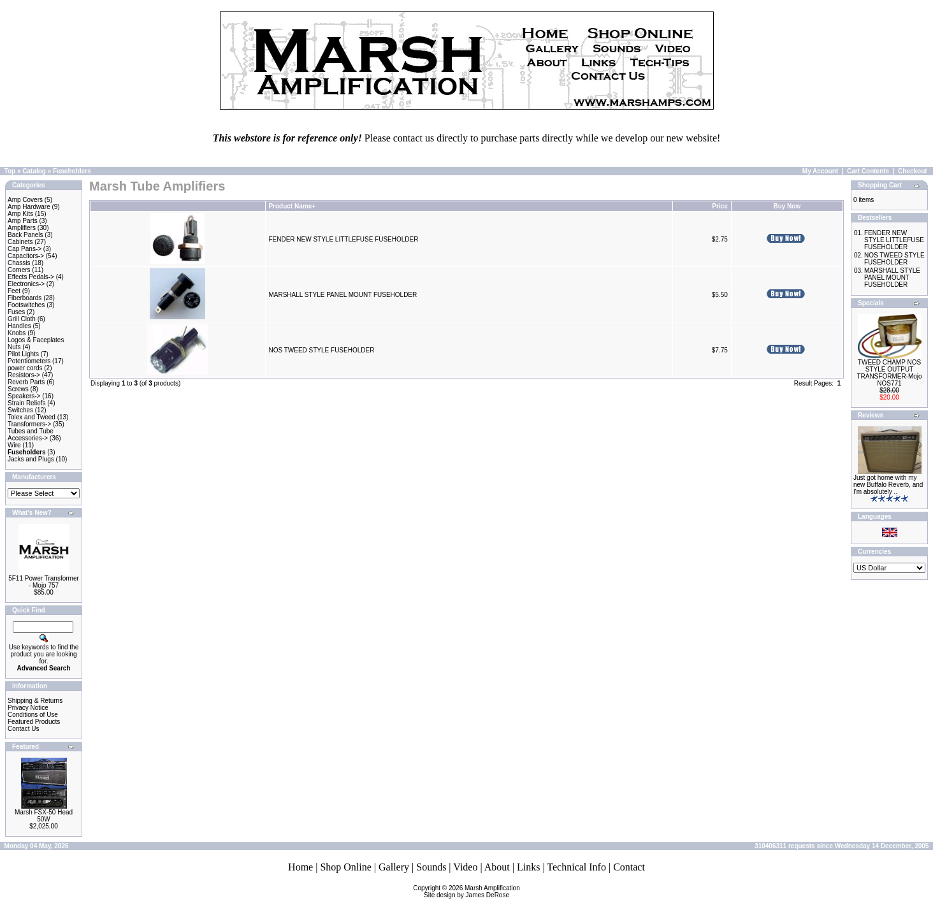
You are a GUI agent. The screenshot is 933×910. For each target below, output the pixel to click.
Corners (19, 269)
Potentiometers (29, 361)
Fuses (16, 311)
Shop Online (345, 867)
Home (300, 867)
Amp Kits (20, 213)
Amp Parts (23, 220)
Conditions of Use (33, 714)
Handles (19, 325)
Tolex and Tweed (31, 417)
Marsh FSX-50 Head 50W (44, 816)
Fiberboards (24, 297)
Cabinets (20, 241)
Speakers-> (24, 396)
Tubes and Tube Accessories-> (31, 435)
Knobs (16, 332)
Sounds (431, 867)
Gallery (394, 867)
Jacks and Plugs (31, 459)
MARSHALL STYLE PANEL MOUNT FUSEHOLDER (342, 294)
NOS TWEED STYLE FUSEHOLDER (321, 350)
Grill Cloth (22, 318)
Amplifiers (22, 227)
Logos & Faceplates (36, 339)
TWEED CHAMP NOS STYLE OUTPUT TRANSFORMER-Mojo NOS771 (889, 373)
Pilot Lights (23, 354)
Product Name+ (291, 206)
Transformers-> (29, 424)
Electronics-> (26, 283)
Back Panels (25, 234)
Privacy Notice (28, 707)
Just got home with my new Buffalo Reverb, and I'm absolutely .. (888, 484)
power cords (25, 368)
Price (719, 206)
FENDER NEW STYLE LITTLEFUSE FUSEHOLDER (343, 239)
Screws (18, 389)
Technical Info (576, 867)
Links (528, 867)
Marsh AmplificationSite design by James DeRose (472, 892)
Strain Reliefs (26, 403)
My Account (820, 171)
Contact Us (23, 728)
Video (465, 867)
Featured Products (34, 721)
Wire (14, 445)
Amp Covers (25, 199)
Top (10, 171)
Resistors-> (24, 375)
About (497, 867)
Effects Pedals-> (31, 276)
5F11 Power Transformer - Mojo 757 (43, 582)
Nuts (14, 346)
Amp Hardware (29, 206)
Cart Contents (868, 171)
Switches (20, 410)
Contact (629, 867)
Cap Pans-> (24, 248)
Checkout (912, 171)
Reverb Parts (26, 382)
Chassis (19, 262)
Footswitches (26, 304)
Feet (14, 290)
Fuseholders (71, 171)
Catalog (34, 171)
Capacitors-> (26, 255)
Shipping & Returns (35, 700)
